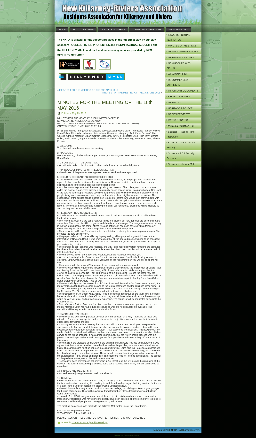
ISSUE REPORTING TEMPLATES (179, 37)
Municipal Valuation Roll (181, 125)
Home (62, 29)
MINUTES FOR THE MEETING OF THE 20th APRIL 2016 (88, 90)
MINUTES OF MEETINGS (182, 45)
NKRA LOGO (175, 102)
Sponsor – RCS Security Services (181, 156)
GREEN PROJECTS (179, 114)
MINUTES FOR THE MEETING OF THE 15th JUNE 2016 (131, 92)
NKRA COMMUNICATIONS (183, 51)
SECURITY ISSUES (179, 96)
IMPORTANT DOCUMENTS (183, 90)
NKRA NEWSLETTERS (181, 57)
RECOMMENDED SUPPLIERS (177, 82)
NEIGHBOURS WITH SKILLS (179, 65)
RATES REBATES (178, 120)
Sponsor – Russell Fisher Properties (181, 134)
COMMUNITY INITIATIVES (146, 29)
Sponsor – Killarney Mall (181, 164)
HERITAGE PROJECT (180, 108)
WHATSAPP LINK (178, 29)
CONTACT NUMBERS (113, 29)
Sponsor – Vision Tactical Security (181, 145)
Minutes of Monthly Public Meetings (89, 422)
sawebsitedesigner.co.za (132, 435)
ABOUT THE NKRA (83, 29)
